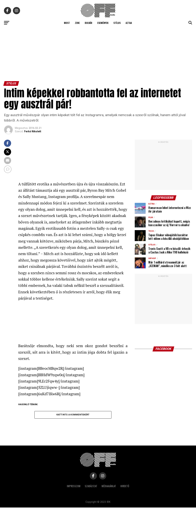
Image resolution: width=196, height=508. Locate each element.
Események (102, 23)
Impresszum (73, 486)
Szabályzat (91, 486)
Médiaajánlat (109, 486)
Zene (77, 23)
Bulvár (88, 23)
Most (67, 23)
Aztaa (129, 23)
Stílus (117, 23)
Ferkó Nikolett (32, 131)
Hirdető (124, 486)
